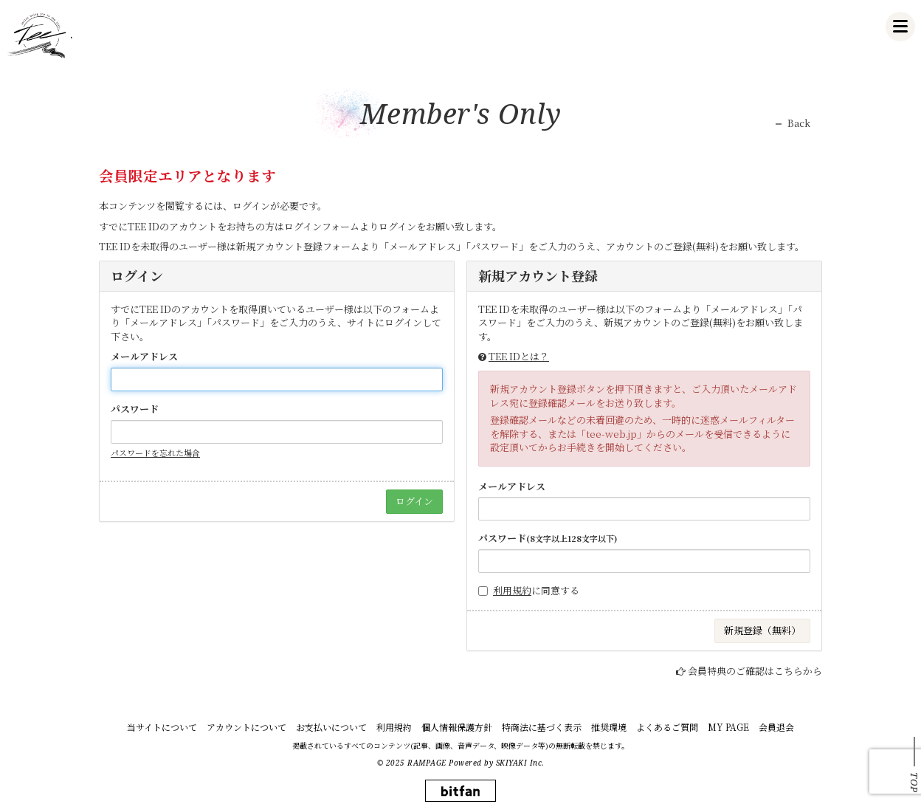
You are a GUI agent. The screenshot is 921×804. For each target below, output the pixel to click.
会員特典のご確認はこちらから (755, 671)
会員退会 (776, 727)
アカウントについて (246, 727)
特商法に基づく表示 (542, 727)
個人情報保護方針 (456, 727)
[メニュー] (900, 26)
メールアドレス (144, 356)
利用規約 (512, 590)
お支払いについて (331, 727)
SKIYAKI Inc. (520, 762)
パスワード (135, 409)
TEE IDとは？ (519, 356)
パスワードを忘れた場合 (155, 452)
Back (798, 123)
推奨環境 (609, 727)
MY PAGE (728, 727)
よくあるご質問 (667, 727)
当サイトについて (162, 727)
